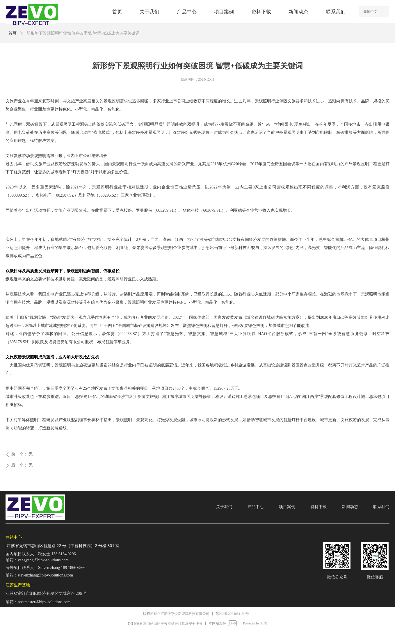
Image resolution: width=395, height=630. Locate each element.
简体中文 (370, 12)
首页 (12, 33)
